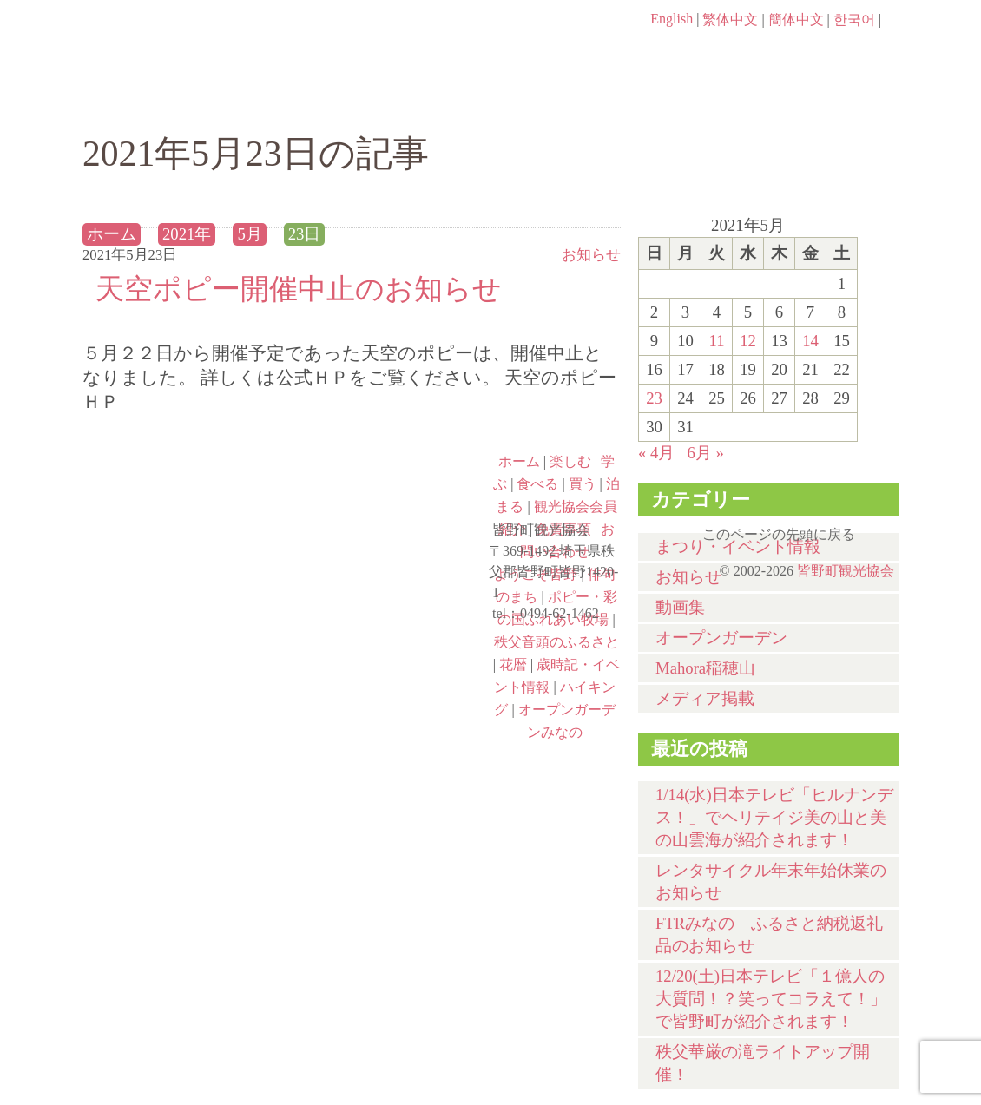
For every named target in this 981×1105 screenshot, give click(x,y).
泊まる (829, 101)
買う (689, 101)
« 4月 (656, 453)
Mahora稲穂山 (705, 668)
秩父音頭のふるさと (388, 634)
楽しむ (269, 101)
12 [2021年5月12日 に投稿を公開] (748, 341)
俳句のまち (388, 485)
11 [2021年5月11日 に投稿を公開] (716, 341)
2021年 (186, 234)
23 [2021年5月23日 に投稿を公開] (654, 398)
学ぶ (409, 101)
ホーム (141, 101)
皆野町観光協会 (845, 570)
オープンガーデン (721, 637)
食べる (549, 101)
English (671, 18)
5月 (249, 234)
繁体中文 (730, 19)
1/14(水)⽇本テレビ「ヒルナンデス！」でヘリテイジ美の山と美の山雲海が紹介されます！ (774, 817)
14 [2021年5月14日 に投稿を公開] (810, 341)
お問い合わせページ (798, 52)
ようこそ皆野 (183, 485)
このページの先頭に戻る (881, 528)
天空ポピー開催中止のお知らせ (298, 289)
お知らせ (591, 255)
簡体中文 (796, 19)
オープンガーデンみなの (388, 709)
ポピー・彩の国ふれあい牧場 (183, 634)
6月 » (705, 453)
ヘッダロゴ (199, 43)
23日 (304, 234)
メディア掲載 (704, 698)
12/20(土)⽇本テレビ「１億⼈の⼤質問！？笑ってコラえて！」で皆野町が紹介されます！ (770, 998)
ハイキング (183, 709)
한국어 (854, 19)
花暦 (513, 664)
